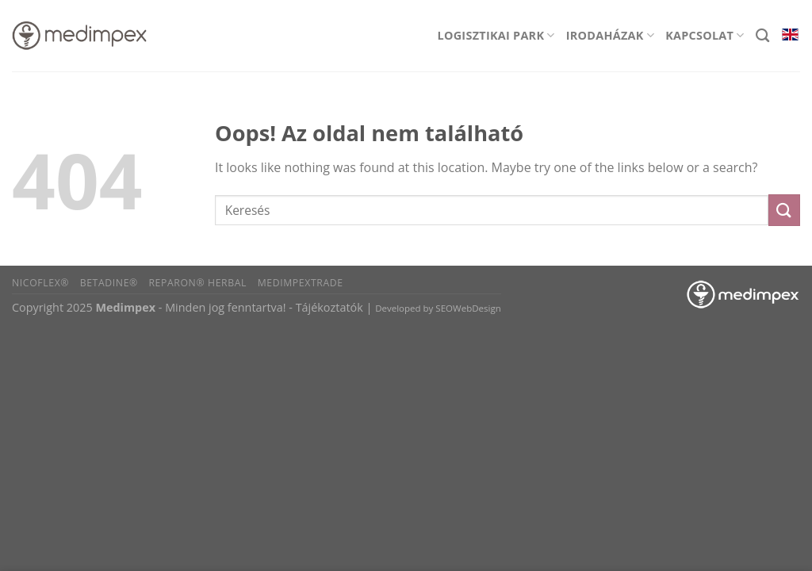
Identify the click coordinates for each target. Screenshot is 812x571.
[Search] (762, 36)
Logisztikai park (496, 35)
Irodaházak (610, 35)
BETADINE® (109, 282)
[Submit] (784, 209)
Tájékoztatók (329, 307)
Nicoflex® (40, 282)
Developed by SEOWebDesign (438, 308)
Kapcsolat (705, 35)
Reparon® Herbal (197, 282)
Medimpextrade (300, 282)
